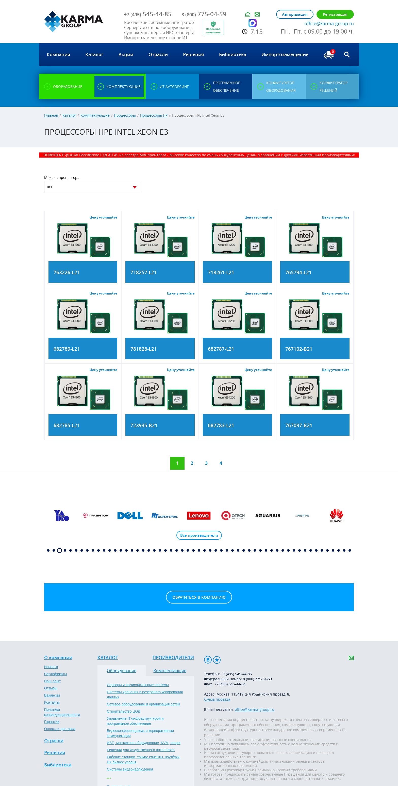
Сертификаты (55, 674)
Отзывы (50, 688)
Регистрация (335, 14)
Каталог (69, 115)
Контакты (51, 702)
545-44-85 (148, 14)
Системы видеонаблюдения (130, 769)
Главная (51, 115)
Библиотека (57, 765)
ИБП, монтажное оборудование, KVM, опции (143, 743)
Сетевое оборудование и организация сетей (143, 704)
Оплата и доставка (59, 729)
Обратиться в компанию (199, 597)
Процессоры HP (154, 115)
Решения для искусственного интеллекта (141, 750)
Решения (54, 753)
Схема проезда (217, 699)
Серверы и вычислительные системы (138, 685)
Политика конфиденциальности (62, 712)
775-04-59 (203, 14)
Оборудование (121, 670)
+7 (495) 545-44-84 (229, 684)
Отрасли (53, 741)
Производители (173, 657)
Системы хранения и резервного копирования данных (145, 694)
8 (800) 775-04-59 (257, 678)
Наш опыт (52, 681)
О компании (58, 657)
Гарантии (51, 722)
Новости (51, 667)
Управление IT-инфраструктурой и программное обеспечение (135, 721)
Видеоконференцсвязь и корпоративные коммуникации (140, 733)
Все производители (199, 535)
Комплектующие (95, 115)
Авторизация (295, 14)
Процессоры (125, 115)
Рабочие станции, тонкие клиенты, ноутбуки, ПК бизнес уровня (143, 759)
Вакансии (52, 695)
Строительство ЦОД (123, 711)
